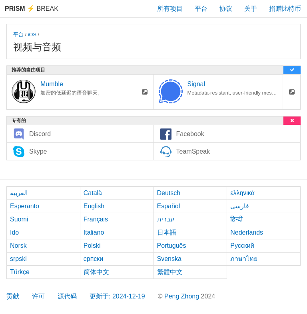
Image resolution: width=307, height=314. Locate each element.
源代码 (67, 296)
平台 (201, 8)
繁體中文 (170, 272)
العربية (19, 193)
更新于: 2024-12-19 (117, 296)
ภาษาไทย (243, 258)
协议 (225, 8)
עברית (165, 219)
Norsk (18, 245)
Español (168, 206)
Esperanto (24, 206)
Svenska (169, 258)
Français (96, 219)
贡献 (12, 296)
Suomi (19, 219)
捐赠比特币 (285, 8)
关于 (250, 8)
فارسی (239, 206)
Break (31, 8)
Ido (14, 232)
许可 (38, 296)
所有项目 (170, 8)
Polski (92, 245)
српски (94, 258)
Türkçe (20, 272)
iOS (32, 35)
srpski (18, 258)
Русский (242, 245)
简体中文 (96, 272)
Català (93, 193)
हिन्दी (236, 219)
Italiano (94, 232)
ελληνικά (242, 193)
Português (171, 245)
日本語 (166, 232)
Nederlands (246, 232)
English (94, 206)
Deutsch (169, 193)
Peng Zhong (182, 296)
